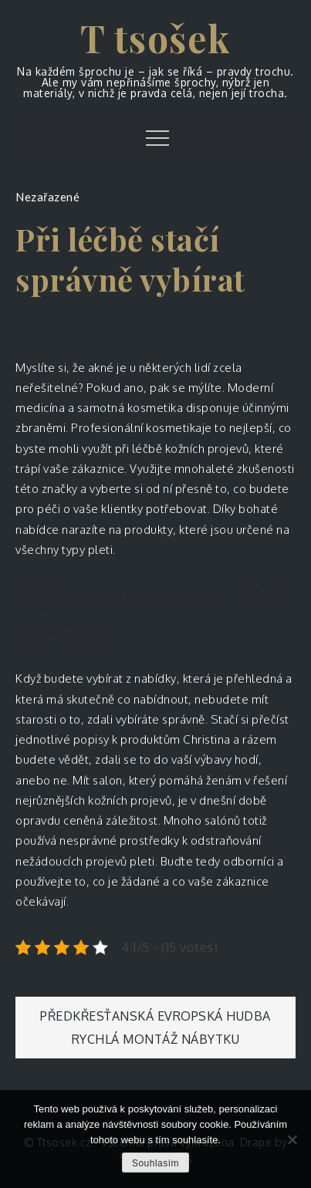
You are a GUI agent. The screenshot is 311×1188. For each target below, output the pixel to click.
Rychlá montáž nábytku (156, 1039)
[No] (291, 1139)
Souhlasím (155, 1163)
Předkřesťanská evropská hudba (155, 1016)
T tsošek (156, 37)
